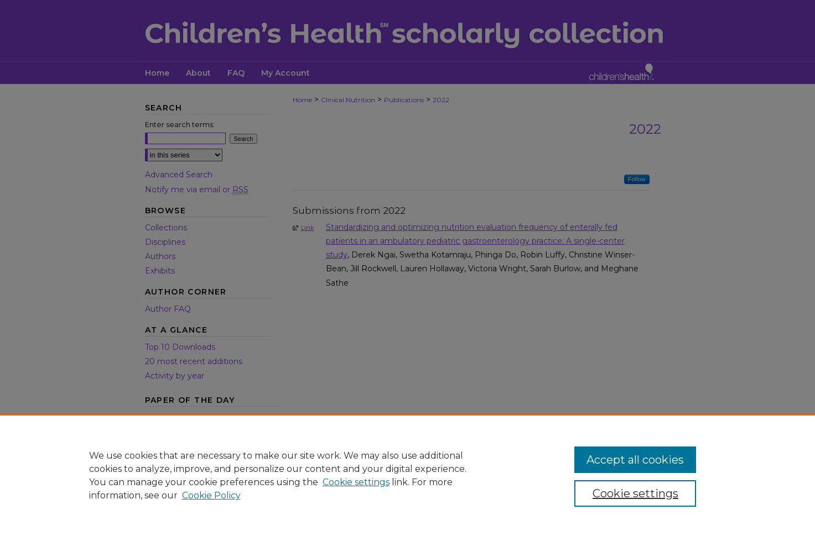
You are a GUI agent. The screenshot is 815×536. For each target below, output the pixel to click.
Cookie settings (356, 482)
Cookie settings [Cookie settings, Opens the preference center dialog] (635, 493)
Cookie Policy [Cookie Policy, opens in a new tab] (211, 495)
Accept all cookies (635, 459)
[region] (407, 475)
